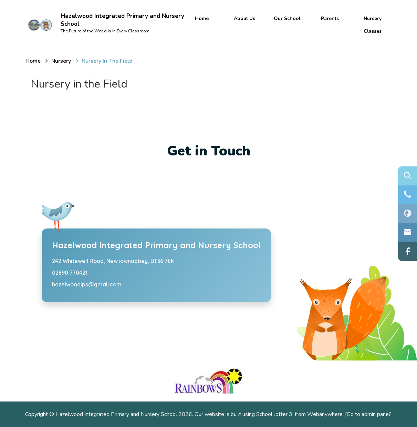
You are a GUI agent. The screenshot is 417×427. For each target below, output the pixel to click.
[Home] (33, 61)
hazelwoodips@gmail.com (87, 284)
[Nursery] (61, 61)
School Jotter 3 (274, 414)
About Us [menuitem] (244, 18)
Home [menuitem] (202, 18)
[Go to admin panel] (368, 414)
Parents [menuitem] (330, 18)
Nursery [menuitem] (373, 18)
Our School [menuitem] (287, 18)
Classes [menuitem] (373, 31)
